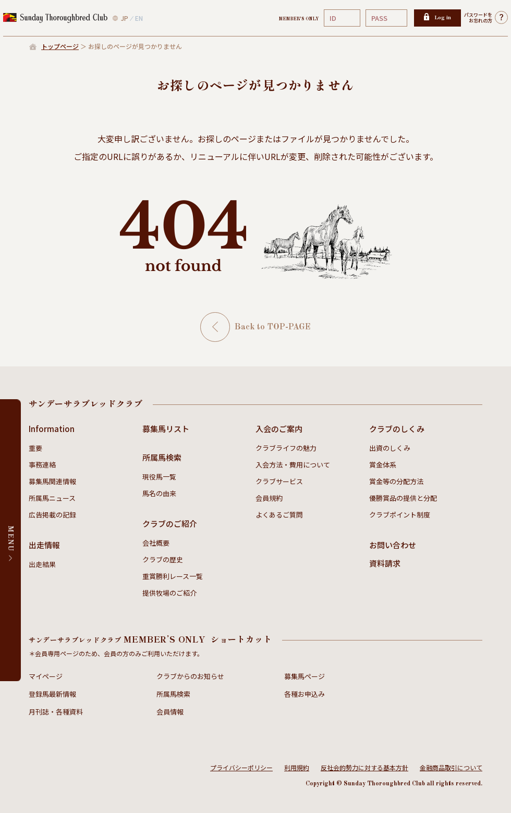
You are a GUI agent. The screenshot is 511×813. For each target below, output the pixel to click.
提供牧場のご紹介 (169, 593)
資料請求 (384, 563)
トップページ (60, 46)
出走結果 (42, 564)
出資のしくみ (389, 448)
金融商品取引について (451, 767)
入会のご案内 (279, 428)
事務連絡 (42, 465)
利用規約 (296, 767)
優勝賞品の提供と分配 (403, 498)
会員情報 (170, 712)
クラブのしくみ (396, 428)
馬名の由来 (159, 493)
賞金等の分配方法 (396, 481)
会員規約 (269, 498)
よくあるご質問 (279, 515)
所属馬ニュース (52, 498)
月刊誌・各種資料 (56, 712)
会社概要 (155, 543)
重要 (35, 448)
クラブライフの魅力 (286, 448)
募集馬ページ (304, 676)
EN (139, 18)
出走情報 (44, 544)
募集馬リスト (165, 428)
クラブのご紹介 (169, 523)
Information (52, 428)
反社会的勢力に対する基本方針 (364, 767)
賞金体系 (382, 465)
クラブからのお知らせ (190, 676)
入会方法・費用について (293, 465)
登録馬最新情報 (52, 694)
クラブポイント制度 (399, 515)
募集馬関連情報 (52, 481)
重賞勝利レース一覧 (172, 576)
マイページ (46, 676)
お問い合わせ (392, 544)
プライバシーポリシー (241, 767)
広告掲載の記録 (52, 515)
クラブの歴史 (162, 559)
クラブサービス (279, 481)
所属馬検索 (161, 457)
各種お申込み (304, 694)
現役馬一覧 (159, 477)
